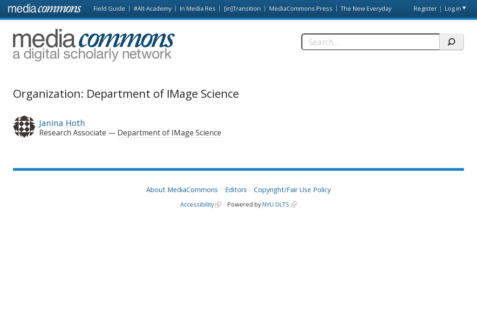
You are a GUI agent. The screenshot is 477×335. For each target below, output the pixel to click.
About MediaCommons (182, 189)
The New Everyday (366, 8)
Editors (236, 189)
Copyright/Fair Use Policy (292, 189)
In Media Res (198, 8)
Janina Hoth (62, 122)
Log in (453, 8)
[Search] (370, 42)
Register (425, 8)
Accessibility (197, 204)
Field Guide (109, 8)
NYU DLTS (275, 204)
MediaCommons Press (301, 8)
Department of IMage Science (169, 132)
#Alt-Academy (152, 8)
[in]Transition (242, 8)
